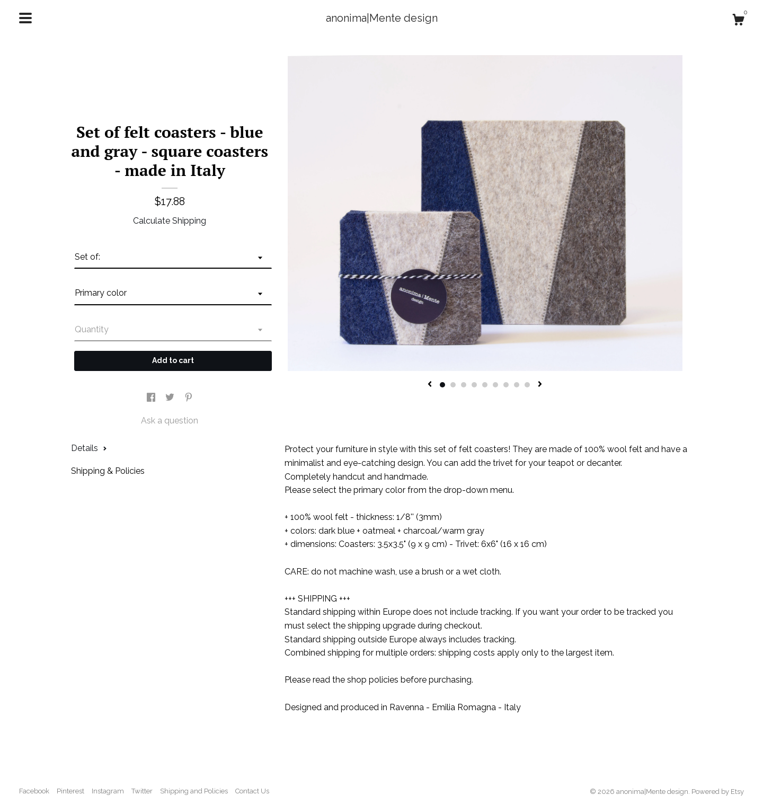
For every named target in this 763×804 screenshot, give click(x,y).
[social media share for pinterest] (188, 398)
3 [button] (463, 384)
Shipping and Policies (194, 791)
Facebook (34, 791)
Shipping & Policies (108, 471)
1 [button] (442, 384)
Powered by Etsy (717, 792)
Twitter (142, 791)
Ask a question (169, 421)
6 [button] (495, 384)
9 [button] (527, 384)
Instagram (108, 791)
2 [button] (453, 384)
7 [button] (506, 384)
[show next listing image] (540, 384)
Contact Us (252, 791)
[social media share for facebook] (152, 398)
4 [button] (474, 384)
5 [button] (484, 384)
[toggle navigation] (25, 18)
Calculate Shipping (169, 221)
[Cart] (738, 21)
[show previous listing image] (429, 384)
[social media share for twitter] (170, 398)
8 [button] (516, 384)
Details (89, 448)
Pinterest (70, 791)
